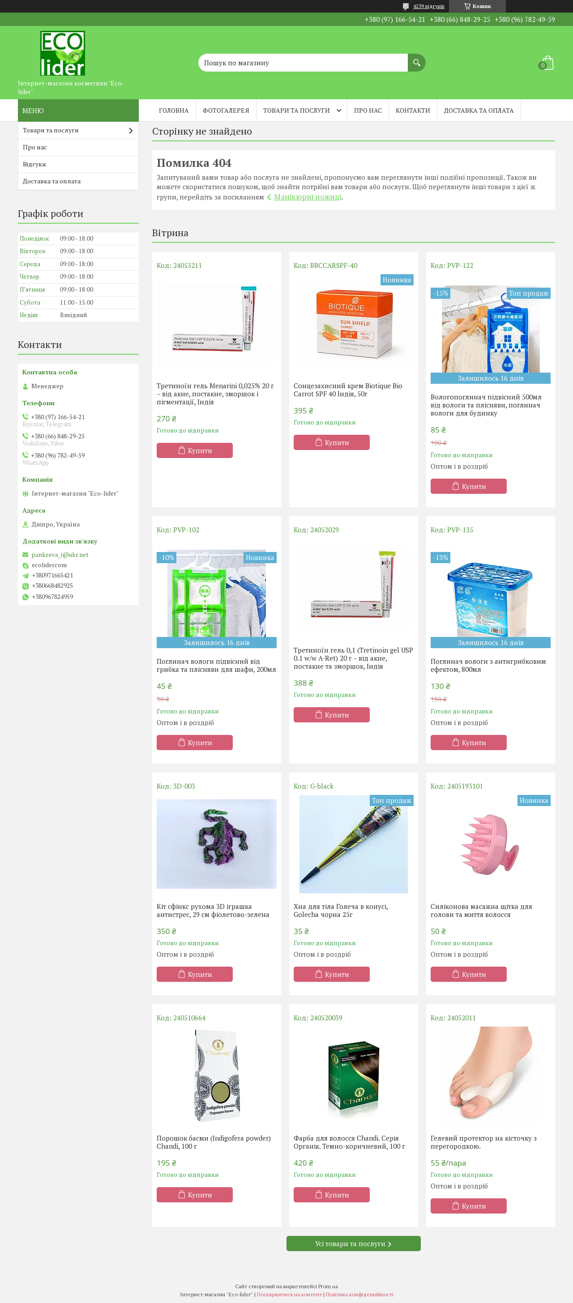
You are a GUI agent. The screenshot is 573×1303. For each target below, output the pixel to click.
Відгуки (34, 164)
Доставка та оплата (479, 110)
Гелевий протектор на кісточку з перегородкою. (484, 1142)
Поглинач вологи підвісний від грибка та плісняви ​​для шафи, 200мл (216, 665)
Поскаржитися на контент (289, 1294)
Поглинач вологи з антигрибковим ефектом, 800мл (488, 665)
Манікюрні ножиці (308, 196)
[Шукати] (417, 58)
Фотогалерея (226, 110)
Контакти (413, 110)
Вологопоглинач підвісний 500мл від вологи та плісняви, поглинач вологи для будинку (486, 405)
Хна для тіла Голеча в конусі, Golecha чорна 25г (341, 910)
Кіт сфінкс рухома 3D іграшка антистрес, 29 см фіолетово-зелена (213, 910)
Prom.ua (328, 1286)
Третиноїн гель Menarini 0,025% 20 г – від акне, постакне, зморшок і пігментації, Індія (215, 394)
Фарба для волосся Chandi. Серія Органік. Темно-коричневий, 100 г (349, 1142)
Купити (200, 450)
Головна (174, 110)
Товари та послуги (296, 110)
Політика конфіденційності (359, 1294)
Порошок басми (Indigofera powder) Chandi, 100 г (214, 1142)
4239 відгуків (429, 6)
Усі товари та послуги (350, 1243)
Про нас (368, 110)
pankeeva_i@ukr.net (60, 555)
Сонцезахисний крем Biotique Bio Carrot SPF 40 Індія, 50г (348, 390)
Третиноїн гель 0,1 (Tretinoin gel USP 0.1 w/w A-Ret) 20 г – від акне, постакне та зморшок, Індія (353, 658)
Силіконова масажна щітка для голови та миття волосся (481, 910)
